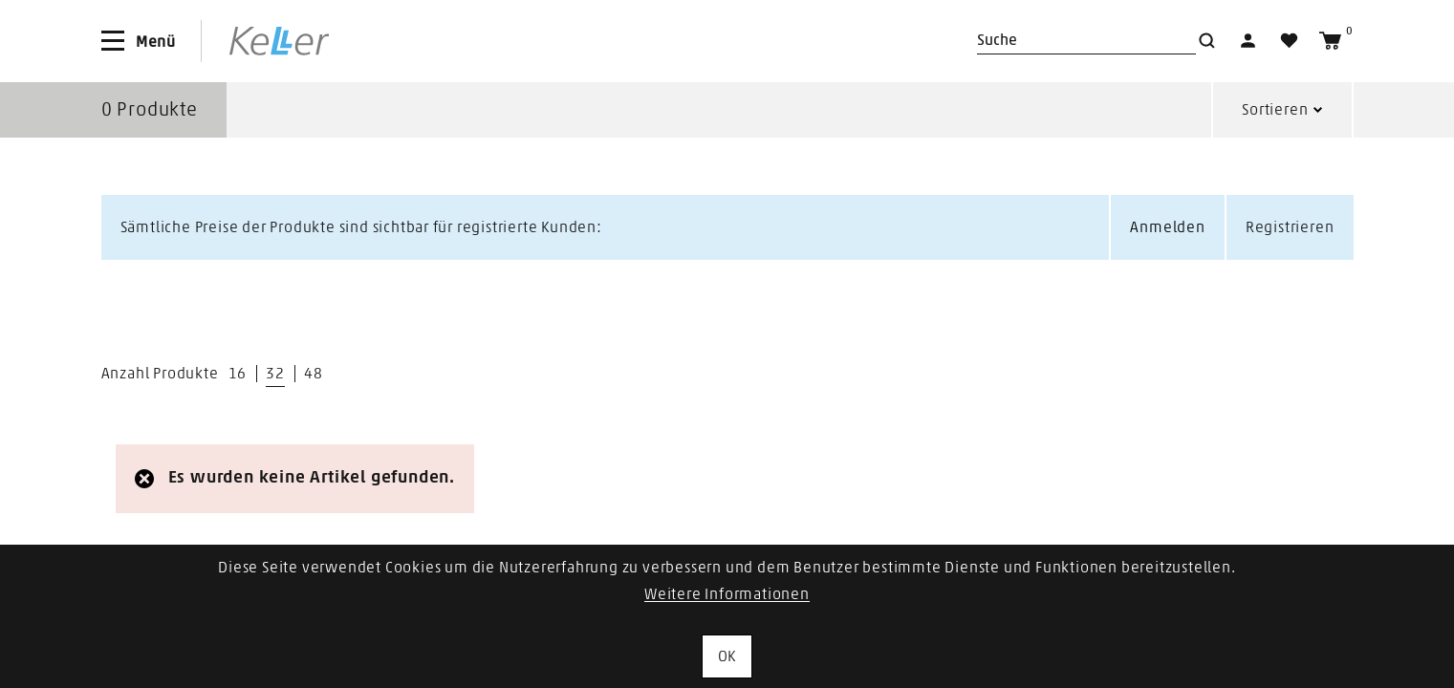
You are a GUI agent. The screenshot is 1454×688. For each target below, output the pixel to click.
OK (727, 656)
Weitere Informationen (727, 594)
